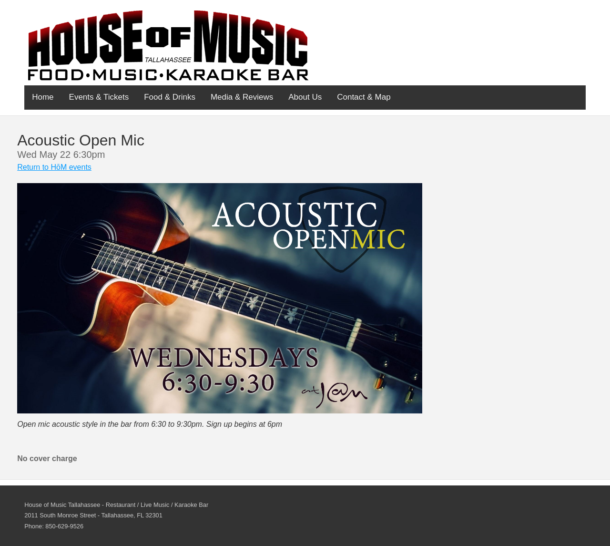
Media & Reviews (242, 97)
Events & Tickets (99, 97)
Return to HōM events (54, 167)
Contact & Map (363, 97)
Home (42, 97)
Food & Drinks (169, 97)
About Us (305, 97)
